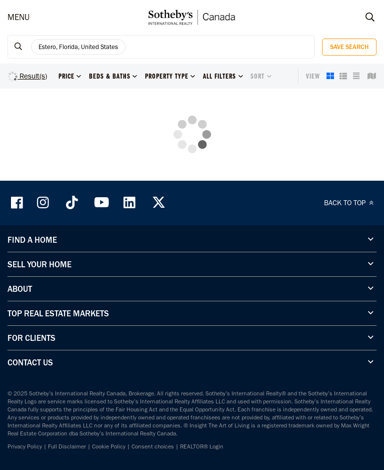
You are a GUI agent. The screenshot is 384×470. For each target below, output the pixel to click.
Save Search (349, 47)
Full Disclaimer (67, 446)
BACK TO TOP (350, 202)
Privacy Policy (25, 446)
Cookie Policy (109, 446)
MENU (19, 17)
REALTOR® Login (202, 446)
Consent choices (153, 446)
